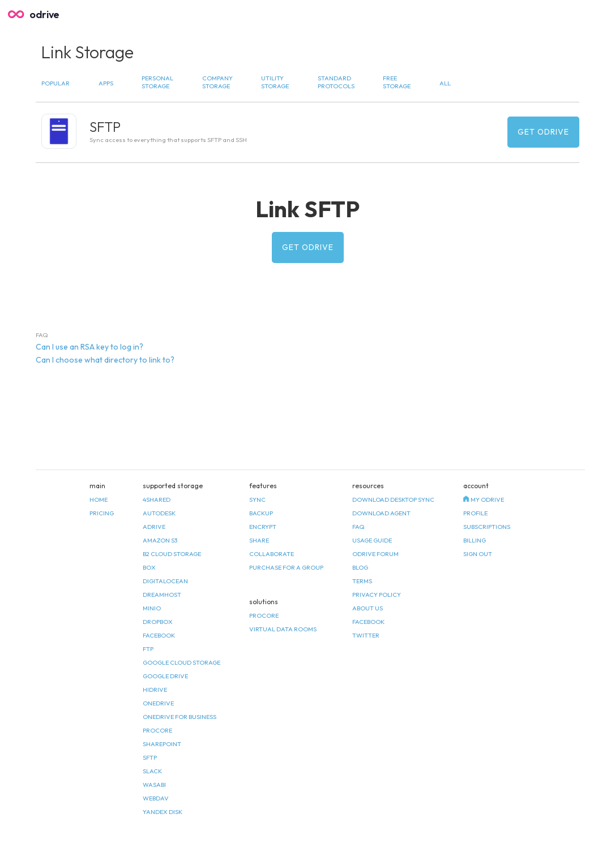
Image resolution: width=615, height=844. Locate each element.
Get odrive (543, 132)
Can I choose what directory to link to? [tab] (105, 360)
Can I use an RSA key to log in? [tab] (89, 347)
